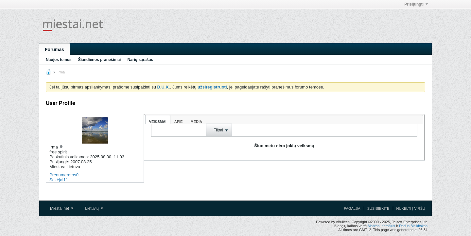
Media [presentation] (196, 122)
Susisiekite (378, 208)
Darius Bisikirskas (413, 226)
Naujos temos (59, 59)
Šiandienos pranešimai (99, 59)
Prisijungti (416, 4)
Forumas (54, 49)
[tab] (157, 119)
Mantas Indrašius (381, 226)
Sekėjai (56, 179)
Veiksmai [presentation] (157, 122)
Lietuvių (94, 208)
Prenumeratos (62, 174)
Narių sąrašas (140, 59)
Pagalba (352, 208)
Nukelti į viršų (410, 208)
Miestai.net (61, 208)
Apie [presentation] (178, 122)
